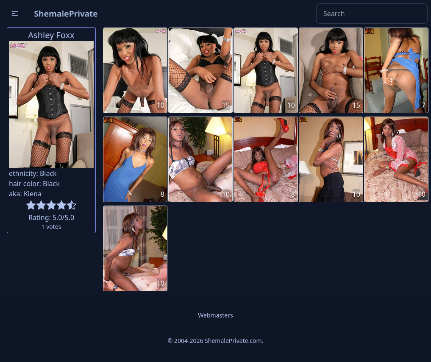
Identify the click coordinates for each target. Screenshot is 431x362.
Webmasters (215, 315)
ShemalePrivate (65, 13)
